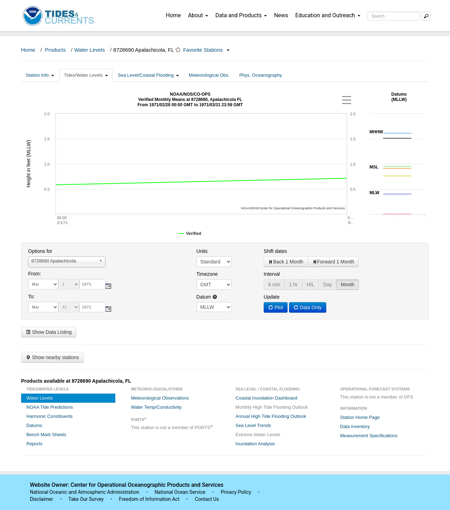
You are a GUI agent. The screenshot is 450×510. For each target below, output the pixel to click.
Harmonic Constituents (49, 416)
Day (327, 284)
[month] (43, 284)
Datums (34, 425)
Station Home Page (360, 417)
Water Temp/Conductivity (156, 407)
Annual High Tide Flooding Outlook (271, 416)
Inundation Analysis (255, 443)
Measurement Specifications (368, 435)
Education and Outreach (327, 15)
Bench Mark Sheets (46, 434)
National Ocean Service (180, 492)
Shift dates (275, 251)
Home (173, 15)
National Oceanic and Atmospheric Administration (84, 492)
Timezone (207, 274)
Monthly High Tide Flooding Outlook (272, 407)
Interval (272, 274)
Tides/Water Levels (86, 75)
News (281, 15)
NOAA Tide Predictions (49, 407)
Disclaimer (41, 499)
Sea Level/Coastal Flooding (148, 75)
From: (34, 273)
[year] (92, 284)
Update (271, 297)
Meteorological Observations (160, 398)
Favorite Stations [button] (206, 50)
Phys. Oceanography (260, 75)
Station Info (40, 75)
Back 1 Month (285, 261)
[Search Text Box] (393, 16)
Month (347, 284)
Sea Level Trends (253, 425)
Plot (275, 307)
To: (31, 296)
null (214, 307)
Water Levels (89, 50)
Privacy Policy (236, 492)
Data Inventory (355, 426)
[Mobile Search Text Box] (426, 16)
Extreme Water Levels (258, 434)
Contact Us (207, 499)
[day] (68, 284)
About (198, 15)
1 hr (293, 284)
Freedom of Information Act (149, 499)
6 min (274, 284)
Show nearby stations (52, 357)
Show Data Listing (49, 332)
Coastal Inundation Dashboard (266, 398)
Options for (40, 251)
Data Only (308, 307)
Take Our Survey (86, 499)
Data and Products (241, 15)
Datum (207, 297)
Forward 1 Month (333, 261)
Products (55, 50)
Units (202, 251)
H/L (310, 284)
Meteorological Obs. (209, 75)
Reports (34, 443)
